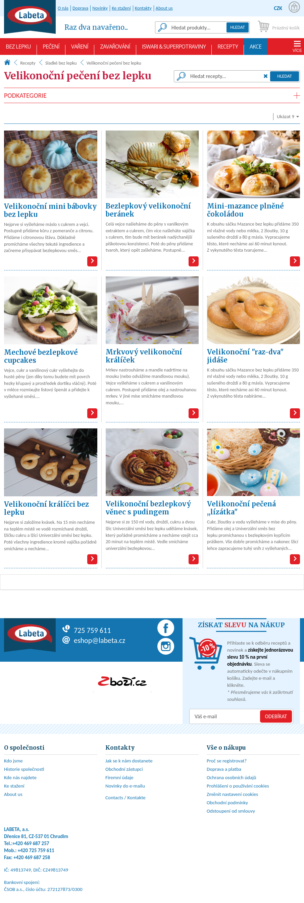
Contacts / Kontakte (125, 798)
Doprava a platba (224, 769)
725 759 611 (86, 630)
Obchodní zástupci (124, 769)
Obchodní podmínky (227, 803)
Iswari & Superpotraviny (173, 49)
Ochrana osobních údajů (231, 777)
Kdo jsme (13, 761)
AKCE (255, 49)
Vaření (79, 49)
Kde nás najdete (20, 777)
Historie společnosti (24, 769)
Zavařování (115, 49)
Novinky (100, 8)
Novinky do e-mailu (125, 786)
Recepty (228, 49)
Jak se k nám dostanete (129, 761)
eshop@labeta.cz (93, 640)
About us (164, 8)
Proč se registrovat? (227, 761)
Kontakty (143, 8)
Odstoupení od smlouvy (231, 811)
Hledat (237, 27)
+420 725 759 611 (36, 850)
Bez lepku (18, 49)
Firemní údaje (119, 777)
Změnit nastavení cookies (232, 794)
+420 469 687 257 (31, 843)
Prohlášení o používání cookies (238, 786)
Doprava (80, 8)
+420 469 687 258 (31, 857)
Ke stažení (121, 8)
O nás (63, 8)
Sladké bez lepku (61, 63)
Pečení (51, 49)
